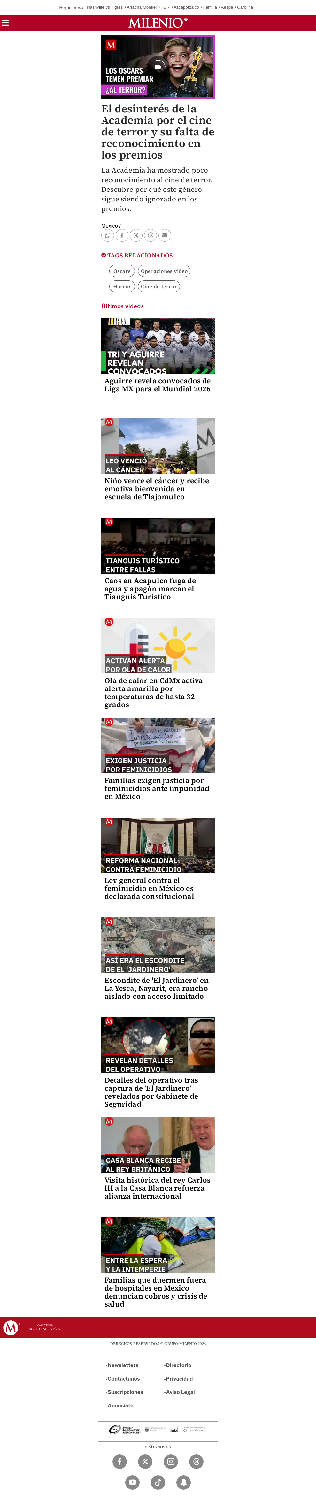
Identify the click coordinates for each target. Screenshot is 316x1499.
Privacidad (179, 1379)
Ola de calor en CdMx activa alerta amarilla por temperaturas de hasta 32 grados (153, 692)
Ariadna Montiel (142, 7)
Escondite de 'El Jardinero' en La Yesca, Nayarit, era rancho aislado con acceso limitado (156, 988)
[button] (5, 25)
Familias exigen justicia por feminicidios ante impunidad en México (156, 788)
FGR (165, 7)
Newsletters (123, 1365)
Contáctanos (124, 1379)
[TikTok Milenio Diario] (158, 1482)
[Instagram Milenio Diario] (171, 1461)
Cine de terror (159, 286)
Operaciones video (164, 270)
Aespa (227, 7)
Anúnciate (120, 1406)
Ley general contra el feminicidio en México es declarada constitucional (149, 888)
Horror (122, 286)
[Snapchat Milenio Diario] (183, 1482)
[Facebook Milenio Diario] (119, 1461)
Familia (210, 7)
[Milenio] (158, 23)
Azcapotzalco (186, 7)
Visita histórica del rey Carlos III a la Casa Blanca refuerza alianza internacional (157, 1188)
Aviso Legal (180, 1392)
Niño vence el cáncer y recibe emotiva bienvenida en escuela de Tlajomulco (156, 489)
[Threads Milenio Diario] (196, 1461)
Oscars (122, 270)
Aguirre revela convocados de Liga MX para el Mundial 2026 (157, 385)
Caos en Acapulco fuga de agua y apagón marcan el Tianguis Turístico (150, 588)
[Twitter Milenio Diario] (145, 1461)
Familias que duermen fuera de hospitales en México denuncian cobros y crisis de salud (155, 1292)
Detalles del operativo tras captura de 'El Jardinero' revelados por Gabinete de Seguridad (151, 1092)
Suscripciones (125, 1392)
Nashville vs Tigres (105, 7)
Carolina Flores (251, 7)
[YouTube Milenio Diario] (132, 1482)
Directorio (179, 1365)
